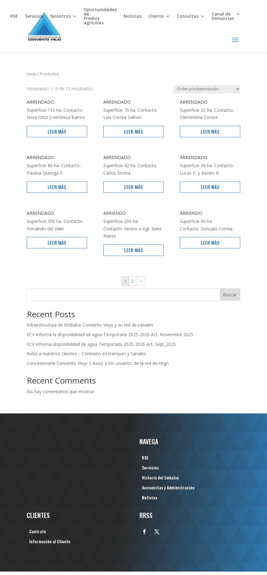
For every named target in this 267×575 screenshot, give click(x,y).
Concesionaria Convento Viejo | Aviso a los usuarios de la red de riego (98, 363)
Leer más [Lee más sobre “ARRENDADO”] (57, 131)
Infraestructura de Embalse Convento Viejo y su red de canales (90, 325)
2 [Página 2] (132, 281)
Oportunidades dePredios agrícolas (100, 16)
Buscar (230, 295)
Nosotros (60, 16)
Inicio (31, 74)
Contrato (37, 532)
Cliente (156, 16)
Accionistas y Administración (168, 488)
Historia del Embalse (160, 478)
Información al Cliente (49, 541)
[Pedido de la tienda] (206, 89)
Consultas (188, 16)
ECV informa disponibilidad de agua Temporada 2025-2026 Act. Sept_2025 (101, 344)
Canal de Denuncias (223, 16)
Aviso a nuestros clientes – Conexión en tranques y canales (86, 353)
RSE (14, 16)
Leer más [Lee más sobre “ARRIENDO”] (133, 250)
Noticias (133, 16)
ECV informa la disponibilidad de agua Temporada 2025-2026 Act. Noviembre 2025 (110, 334)
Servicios (34, 16)
